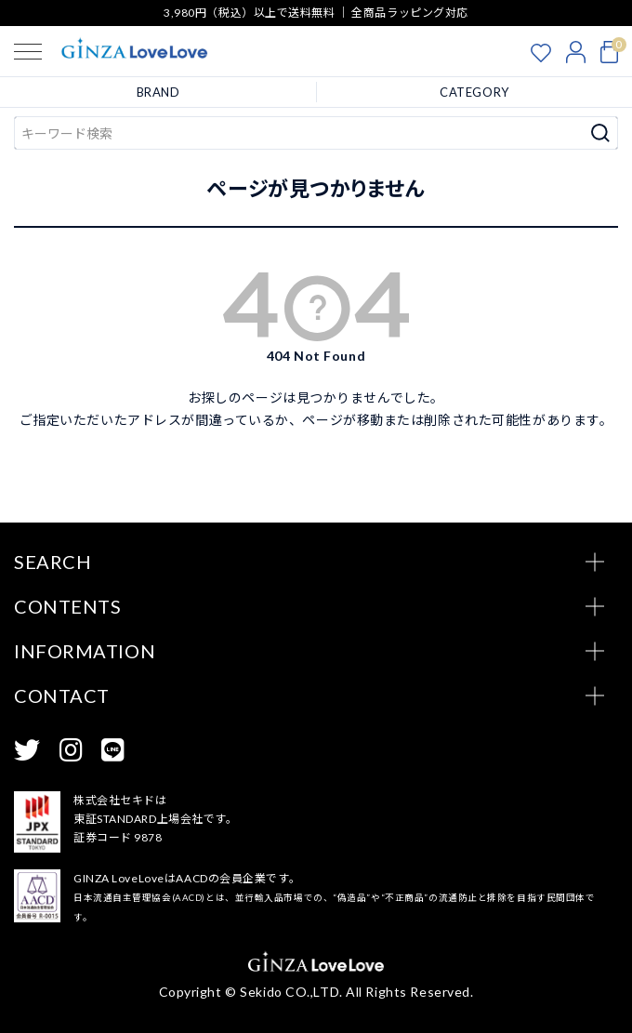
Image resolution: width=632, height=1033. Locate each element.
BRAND (158, 92)
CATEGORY (474, 92)
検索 (601, 133)
